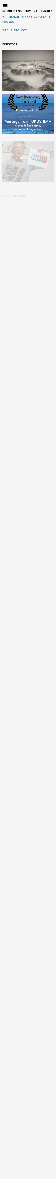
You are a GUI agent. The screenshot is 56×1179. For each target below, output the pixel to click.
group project (14, 30)
